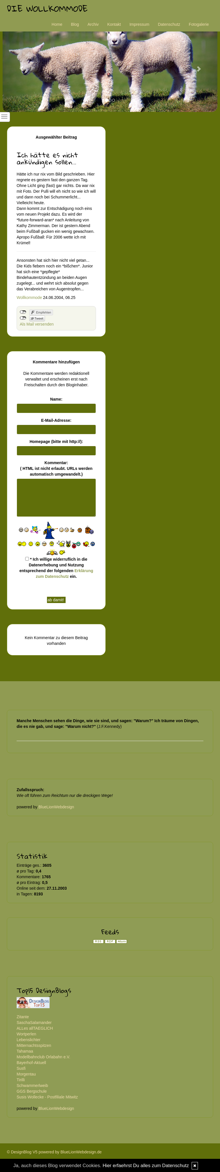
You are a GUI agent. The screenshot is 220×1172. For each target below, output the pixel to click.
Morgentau (26, 1074)
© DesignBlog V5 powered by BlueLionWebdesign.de (54, 1152)
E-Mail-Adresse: (56, 420)
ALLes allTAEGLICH (35, 1028)
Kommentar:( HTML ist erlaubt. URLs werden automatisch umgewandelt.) (56, 468)
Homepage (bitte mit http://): (56, 441)
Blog (75, 24)
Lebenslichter (28, 1039)
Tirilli (21, 1080)
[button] (19, 66)
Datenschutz (169, 24)
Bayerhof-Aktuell (31, 1062)
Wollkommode (29, 297)
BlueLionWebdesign (56, 807)
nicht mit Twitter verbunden (23, 318)
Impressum (139, 24)
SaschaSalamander (34, 1022)
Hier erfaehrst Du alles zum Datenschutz (146, 1165)
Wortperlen (26, 1034)
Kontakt (114, 24)
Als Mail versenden (37, 324)
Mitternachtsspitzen (34, 1045)
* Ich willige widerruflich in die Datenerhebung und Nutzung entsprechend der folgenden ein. (56, 568)
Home (57, 24)
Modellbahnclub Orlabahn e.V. (43, 1057)
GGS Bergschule (32, 1091)
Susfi (21, 1068)
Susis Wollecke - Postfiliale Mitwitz (47, 1097)
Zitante (23, 1017)
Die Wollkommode (47, 8)
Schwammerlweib (32, 1085)
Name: (56, 399)
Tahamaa (25, 1051)
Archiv (93, 24)
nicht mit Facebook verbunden (23, 312)
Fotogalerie (199, 24)
